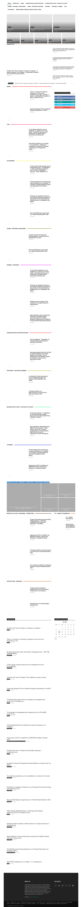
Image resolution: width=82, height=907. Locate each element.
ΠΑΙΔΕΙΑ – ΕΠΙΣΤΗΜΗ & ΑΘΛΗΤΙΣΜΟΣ (35, 6)
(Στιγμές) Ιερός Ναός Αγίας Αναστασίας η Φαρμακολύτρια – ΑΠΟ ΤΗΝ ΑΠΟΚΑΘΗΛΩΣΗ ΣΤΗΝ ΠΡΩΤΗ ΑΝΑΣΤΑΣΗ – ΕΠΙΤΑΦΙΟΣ (63, 58)
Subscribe (72, 107)
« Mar (55, 638)
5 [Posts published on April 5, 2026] (73, 627)
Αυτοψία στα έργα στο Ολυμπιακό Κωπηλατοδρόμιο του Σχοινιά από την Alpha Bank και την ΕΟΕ (39, 236)
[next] (73, 83)
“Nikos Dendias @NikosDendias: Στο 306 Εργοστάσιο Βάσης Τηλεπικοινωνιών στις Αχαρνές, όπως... (25, 811)
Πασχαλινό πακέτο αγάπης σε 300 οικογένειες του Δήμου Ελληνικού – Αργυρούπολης (39, 303)
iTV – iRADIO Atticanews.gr (69, 518)
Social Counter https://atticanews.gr (62, 93)
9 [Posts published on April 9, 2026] (65, 629)
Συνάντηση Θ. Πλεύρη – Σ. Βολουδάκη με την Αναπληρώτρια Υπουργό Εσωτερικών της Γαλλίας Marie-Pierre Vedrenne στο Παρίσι (40, 415)
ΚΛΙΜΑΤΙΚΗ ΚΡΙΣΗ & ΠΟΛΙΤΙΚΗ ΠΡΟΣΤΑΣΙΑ (35, 3)
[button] (62, 0)
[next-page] (9, 119)
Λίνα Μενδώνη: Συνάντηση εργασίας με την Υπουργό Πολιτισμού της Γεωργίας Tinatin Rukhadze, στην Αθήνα (38, 378)
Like (73, 96)
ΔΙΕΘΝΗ (9, 27)
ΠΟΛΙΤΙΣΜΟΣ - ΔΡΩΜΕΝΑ (11, 852)
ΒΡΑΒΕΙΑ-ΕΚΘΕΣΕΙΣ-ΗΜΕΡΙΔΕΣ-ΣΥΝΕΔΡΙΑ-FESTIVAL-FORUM (28, 9)
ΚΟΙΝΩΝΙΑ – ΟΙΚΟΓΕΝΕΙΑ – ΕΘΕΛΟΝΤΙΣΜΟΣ (17, 6)
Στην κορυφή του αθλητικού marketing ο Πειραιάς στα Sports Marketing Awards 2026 (40, 566)
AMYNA (22, 3)
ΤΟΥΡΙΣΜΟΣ (47, 6)
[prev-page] (7, 119)
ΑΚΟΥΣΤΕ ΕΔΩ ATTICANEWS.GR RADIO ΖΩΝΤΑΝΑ (70, 526)
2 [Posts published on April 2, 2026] (65, 627)
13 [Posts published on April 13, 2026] (56, 632)
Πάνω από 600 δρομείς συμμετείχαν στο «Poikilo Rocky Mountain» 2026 (39, 213)
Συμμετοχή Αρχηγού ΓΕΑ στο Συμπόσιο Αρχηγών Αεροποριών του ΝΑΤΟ (40, 109)
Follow (72, 99)
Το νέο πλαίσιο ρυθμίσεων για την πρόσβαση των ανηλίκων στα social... (28, 776)
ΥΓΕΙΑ (65, 6)
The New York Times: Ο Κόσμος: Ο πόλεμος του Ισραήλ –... (24, 628)
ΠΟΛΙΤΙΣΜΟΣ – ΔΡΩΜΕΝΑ (57, 6)
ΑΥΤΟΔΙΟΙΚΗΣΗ (11, 9)
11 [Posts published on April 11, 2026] (70, 629)
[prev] (71, 83)
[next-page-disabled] (57, 532)
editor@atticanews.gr (34, 896)
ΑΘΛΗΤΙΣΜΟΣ (9, 766)
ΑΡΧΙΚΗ (9, 3)
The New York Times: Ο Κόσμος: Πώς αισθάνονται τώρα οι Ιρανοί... (27, 677)
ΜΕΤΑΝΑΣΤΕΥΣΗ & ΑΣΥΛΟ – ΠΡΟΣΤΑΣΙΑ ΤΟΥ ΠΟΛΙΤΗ (56, 3)
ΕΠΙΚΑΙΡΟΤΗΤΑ (16, 3)
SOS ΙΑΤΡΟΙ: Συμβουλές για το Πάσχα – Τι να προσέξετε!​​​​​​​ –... (25, 862)
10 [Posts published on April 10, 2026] (68, 629)
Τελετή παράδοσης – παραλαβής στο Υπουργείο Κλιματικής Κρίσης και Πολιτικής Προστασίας (39, 341)
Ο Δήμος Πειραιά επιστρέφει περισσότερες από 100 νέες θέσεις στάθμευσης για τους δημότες (39, 589)
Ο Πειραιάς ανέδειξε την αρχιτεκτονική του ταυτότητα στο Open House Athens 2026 (38, 392)
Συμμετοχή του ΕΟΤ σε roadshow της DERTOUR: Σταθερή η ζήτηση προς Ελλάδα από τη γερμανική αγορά (38, 467)
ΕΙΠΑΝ (8, 863)
